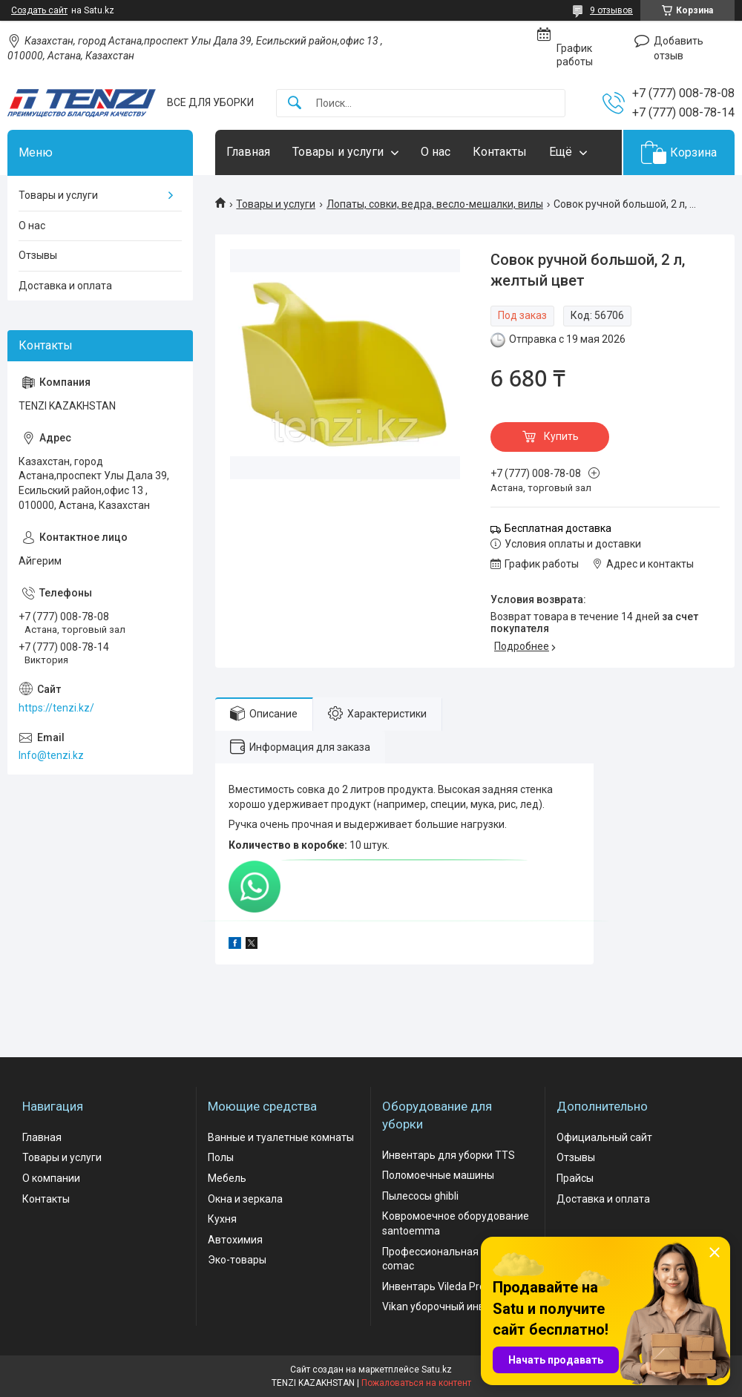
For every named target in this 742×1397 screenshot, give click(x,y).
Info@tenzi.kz (51, 755)
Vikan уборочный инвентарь (450, 1306)
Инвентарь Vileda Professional (455, 1286)
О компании (51, 1178)
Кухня (222, 1219)
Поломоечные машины (438, 1175)
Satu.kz (436, 1369)
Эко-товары (237, 1260)
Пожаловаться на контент (416, 1383)
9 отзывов (611, 10)
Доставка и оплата (65, 286)
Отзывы (38, 255)
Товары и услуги (338, 152)
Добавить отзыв (678, 48)
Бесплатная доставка (558, 528)
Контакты (500, 152)
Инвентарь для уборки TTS (448, 1155)
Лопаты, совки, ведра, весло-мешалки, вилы (434, 204)
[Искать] (294, 103)
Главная (248, 152)
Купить (561, 436)
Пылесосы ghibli (420, 1196)
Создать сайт (39, 10)
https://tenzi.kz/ (56, 708)
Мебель (227, 1178)
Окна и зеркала (245, 1199)
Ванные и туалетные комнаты (281, 1137)
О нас (435, 152)
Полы (221, 1157)
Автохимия (235, 1240)
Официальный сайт (604, 1137)
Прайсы (575, 1178)
